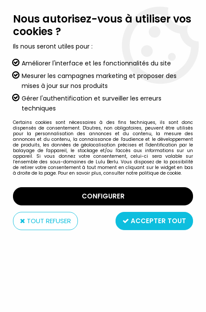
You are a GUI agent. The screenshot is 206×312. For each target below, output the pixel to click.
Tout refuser (45, 220)
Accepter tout (154, 220)
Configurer (103, 196)
